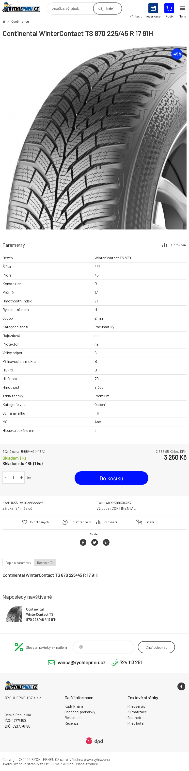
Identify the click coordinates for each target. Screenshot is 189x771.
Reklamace (73, 717)
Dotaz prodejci (81, 522)
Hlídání (149, 522)
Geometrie (135, 717)
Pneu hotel (135, 723)
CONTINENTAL (124, 508)
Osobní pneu (20, 21)
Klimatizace (137, 712)
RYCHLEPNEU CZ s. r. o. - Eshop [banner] (24, 7)
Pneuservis (136, 706)
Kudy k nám (73, 706)
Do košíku (111, 478)
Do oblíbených (39, 522)
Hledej (109, 8)
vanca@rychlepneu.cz (82, 662)
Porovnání (179, 245)
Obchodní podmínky (79, 712)
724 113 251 (131, 662)
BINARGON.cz (62, 764)
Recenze (71, 723)
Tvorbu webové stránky (20, 764)
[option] (94, 137)
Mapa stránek (87, 764)
